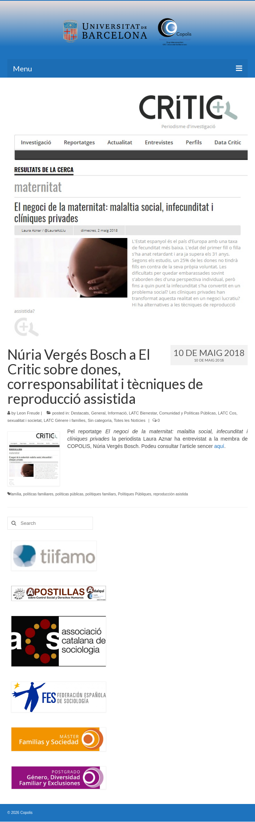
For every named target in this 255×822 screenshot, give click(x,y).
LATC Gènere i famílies (65, 420)
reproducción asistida (170, 494)
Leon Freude (28, 413)
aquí (219, 446)
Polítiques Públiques (134, 494)
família (15, 494)
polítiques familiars (101, 494)
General (98, 413)
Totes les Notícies (129, 420)
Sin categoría (100, 420)
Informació (117, 413)
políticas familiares (38, 494)
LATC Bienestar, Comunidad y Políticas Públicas (172, 413)
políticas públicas (69, 494)
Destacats (80, 413)
